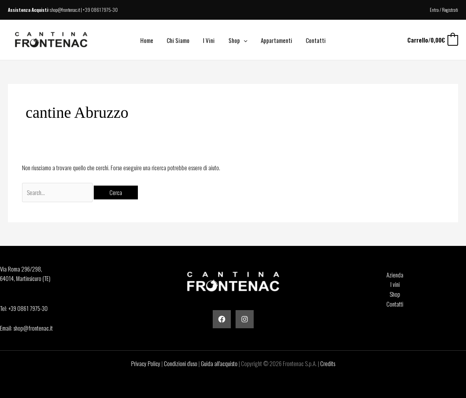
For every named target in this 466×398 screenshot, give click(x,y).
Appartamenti (274, 40)
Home (151, 40)
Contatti (312, 40)
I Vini (210, 40)
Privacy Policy (145, 363)
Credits (327, 363)
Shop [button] (237, 40)
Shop (395, 294)
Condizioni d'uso (180, 363)
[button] (243, 40)
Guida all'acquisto (219, 363)
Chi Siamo (180, 40)
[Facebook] (222, 319)
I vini (395, 284)
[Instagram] (245, 319)
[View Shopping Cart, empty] (432, 40)
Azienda (394, 274)
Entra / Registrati (444, 9)
